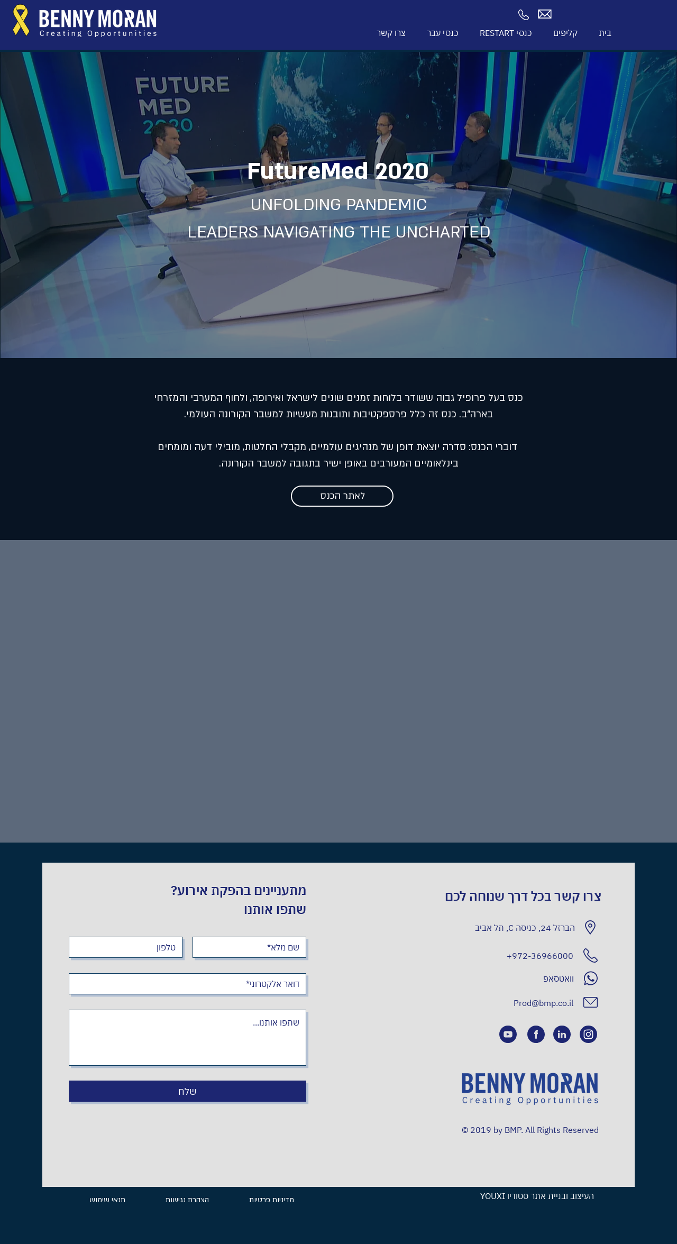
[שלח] (187, 1091)
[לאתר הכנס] (342, 496)
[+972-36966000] (506, 955)
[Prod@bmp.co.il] (535, 1002)
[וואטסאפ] (507, 978)
